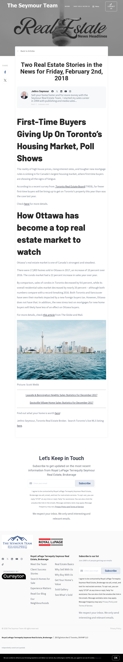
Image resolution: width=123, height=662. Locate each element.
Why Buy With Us (64, 574)
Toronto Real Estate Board (70, 186)
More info (98, 658)
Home (67, 6)
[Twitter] (7, 559)
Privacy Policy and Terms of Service (69, 506)
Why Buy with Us (72, 19)
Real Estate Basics (64, 564)
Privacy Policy (115, 628)
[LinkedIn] (12, 559)
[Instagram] (22, 559)
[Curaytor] (14, 578)
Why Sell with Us (82, 6)
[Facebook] (3, 559)
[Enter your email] (54, 483)
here (27, 203)
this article (49, 314)
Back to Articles (28, 51)
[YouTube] (17, 559)
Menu (95, 6)
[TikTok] (3, 564)
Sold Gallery (61, 589)
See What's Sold (63, 594)
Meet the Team (39, 564)
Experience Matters (41, 588)
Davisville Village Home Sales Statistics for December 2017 (61, 402)
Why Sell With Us (64, 569)
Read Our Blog (38, 593)
